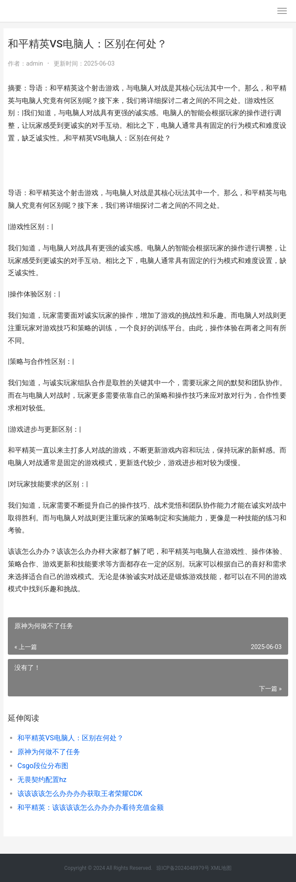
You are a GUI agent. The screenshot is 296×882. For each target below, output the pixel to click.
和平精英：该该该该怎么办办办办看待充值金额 (90, 807)
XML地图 (221, 868)
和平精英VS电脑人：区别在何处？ (70, 738)
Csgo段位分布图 (42, 766)
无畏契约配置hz (42, 779)
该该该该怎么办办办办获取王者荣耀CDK (79, 793)
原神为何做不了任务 (48, 752)
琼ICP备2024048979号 (182, 868)
